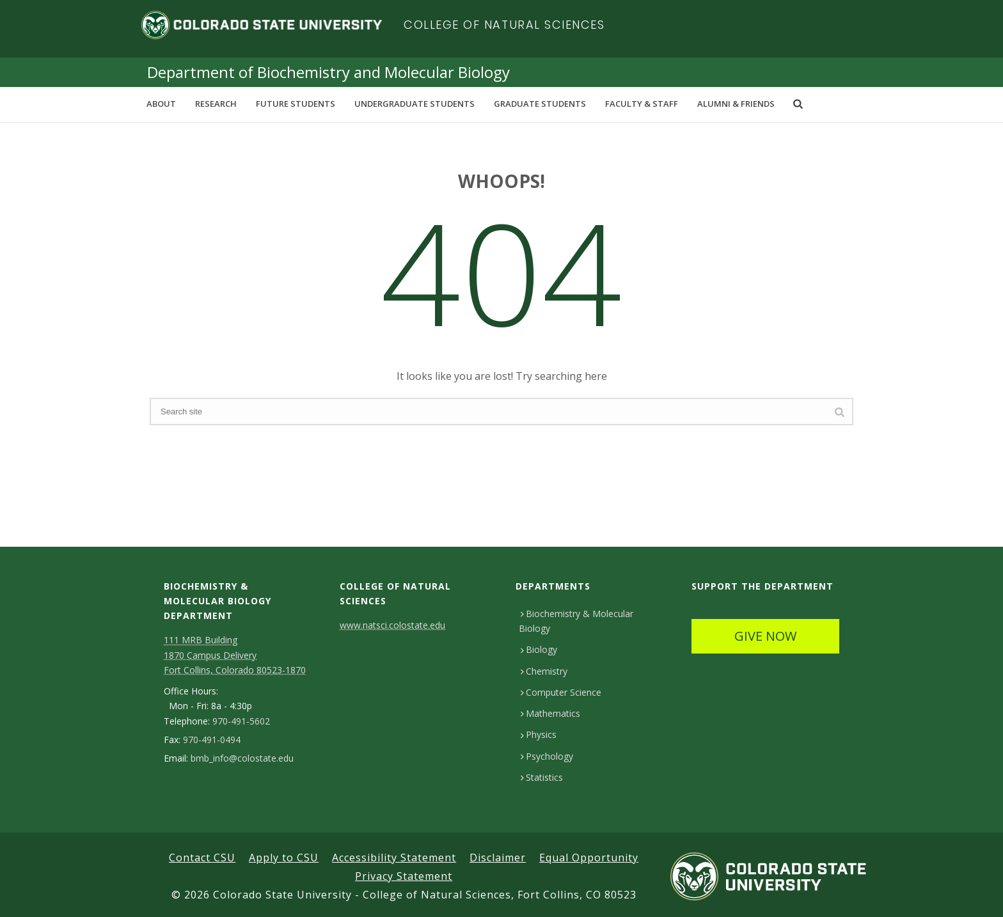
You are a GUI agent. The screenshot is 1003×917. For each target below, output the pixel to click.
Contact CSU (202, 857)
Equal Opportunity (588, 857)
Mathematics (550, 713)
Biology (539, 649)
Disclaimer (498, 857)
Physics (539, 734)
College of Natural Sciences (504, 24)
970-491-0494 (212, 740)
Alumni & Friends (736, 103)
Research (216, 103)
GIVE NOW (765, 636)
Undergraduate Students (414, 103)
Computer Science (561, 692)
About (161, 103)
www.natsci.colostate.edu (392, 625)
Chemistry (544, 671)
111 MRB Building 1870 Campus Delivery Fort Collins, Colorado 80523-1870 (235, 654)
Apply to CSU (284, 857)
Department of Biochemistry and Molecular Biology (328, 71)
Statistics (542, 777)
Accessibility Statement (394, 857)
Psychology (547, 756)
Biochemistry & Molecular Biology (576, 620)
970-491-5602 (241, 721)
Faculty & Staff (641, 103)
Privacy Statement (403, 876)
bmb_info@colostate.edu (242, 758)
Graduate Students (540, 103)
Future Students (295, 103)
